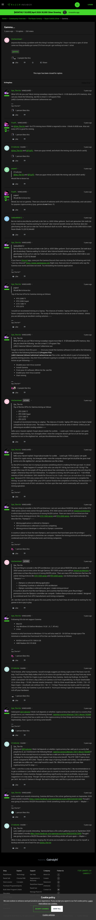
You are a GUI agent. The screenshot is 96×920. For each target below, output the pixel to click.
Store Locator (7, 882)
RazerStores (7, 874)
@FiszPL (29, 150)
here (12, 478)
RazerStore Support (36, 884)
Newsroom (47, 882)
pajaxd (14, 168)
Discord (25, 260)
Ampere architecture (82, 511)
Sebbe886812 (16, 217)
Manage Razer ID (36, 892)
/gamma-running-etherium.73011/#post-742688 (72, 714)
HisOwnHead (16, 39)
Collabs (19, 889)
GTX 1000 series (46, 516)
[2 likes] (21, 58)
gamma (15, 51)
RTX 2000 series (63, 516)
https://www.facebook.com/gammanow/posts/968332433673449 (55, 799)
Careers (46, 878)
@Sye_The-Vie (19, 126)
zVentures (47, 886)
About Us (47, 874)
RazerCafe (6, 878)
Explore (19, 871)
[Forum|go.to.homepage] (19, 4)
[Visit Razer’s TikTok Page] (58, 893)
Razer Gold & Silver (51, 18)
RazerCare (33, 888)
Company (47, 871)
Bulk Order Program (9, 889)
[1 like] (20, 110)
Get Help (33, 874)
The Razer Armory (35, 18)
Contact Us (47, 889)
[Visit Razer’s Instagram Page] (58, 878)
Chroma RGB (21, 878)
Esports (19, 886)
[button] (2, 5)
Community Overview (17, 18)
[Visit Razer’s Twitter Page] (58, 885)
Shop (5, 871)
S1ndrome (15, 147)
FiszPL (14, 122)
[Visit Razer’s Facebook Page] (58, 874)
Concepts (20, 882)
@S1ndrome (25, 712)
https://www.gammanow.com (38, 263)
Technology (20, 874)
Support (32, 871)
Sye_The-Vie (16, 90)
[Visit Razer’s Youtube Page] (58, 889)
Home (4, 18)
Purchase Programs (9, 886)
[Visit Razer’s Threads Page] (58, 882)
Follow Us (60, 871)
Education (6, 893)
